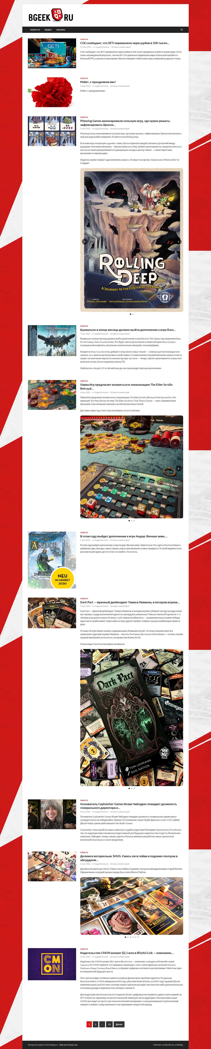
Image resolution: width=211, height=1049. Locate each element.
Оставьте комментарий (121, 47)
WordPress (169, 1045)
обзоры (60, 30)
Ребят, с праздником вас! (98, 82)
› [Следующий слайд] (178, 241)
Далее (119, 1024)
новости (35, 30)
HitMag (179, 1045)
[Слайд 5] (135, 937)
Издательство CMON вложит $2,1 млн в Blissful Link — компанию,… (127, 952)
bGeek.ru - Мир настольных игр (63, 1045)
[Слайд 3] (134, 520)
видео (48, 30)
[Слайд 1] (130, 314)
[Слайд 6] (138, 937)
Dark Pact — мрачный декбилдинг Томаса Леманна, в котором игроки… (130, 602)
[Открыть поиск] (182, 30)
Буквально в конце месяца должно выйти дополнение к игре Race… (128, 329)
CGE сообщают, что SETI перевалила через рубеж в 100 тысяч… (125, 43)
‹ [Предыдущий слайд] (84, 241)
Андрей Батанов (102, 47)
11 (109, 1024)
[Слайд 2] (133, 314)
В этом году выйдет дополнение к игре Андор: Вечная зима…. (123, 536)
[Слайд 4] (133, 937)
